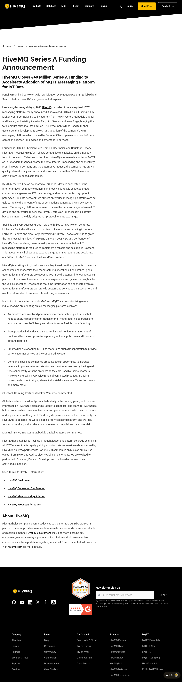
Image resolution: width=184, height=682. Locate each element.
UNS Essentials (150, 663)
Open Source (83, 663)
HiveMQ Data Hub (119, 669)
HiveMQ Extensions (119, 675)
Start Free (146, 6)
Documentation (52, 663)
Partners (16, 651)
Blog (46, 640)
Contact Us (168, 6)
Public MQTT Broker (152, 669)
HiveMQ (46, 107)
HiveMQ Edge (116, 657)
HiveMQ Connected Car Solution (26, 488)
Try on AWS (83, 651)
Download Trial (85, 657)
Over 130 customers (39, 532)
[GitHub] (14, 602)
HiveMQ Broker (117, 651)
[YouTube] (22, 602)
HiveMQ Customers (19, 480)
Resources (49, 646)
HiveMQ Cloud (117, 646)
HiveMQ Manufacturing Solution (26, 496)
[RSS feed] (53, 602)
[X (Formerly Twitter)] (38, 602)
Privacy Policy (117, 603)
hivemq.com (15, 546)
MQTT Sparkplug (151, 657)
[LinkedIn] (30, 602)
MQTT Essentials (151, 640)
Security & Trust (20, 657)
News (20, 46)
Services (16, 669)
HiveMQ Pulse (117, 663)
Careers (15, 646)
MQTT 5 (146, 651)
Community (50, 651)
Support (16, 663)
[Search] (120, 6)
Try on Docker (84, 646)
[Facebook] (45, 602)
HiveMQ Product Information (24, 504)
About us (16, 640)
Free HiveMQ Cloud (87, 640)
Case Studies (51, 669)
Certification (50, 657)
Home (6, 46)
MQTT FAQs (148, 646)
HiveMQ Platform (118, 640)
